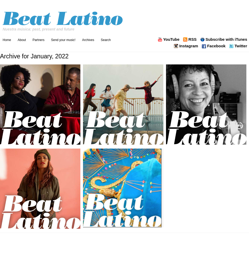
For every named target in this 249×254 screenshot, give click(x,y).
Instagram (188, 46)
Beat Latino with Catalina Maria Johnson (63, 17)
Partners (38, 40)
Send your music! (63, 40)
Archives (88, 40)
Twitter (241, 46)
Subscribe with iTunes (226, 39)
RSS (192, 39)
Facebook (216, 46)
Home (7, 40)
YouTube (171, 39)
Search (106, 40)
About (22, 40)
